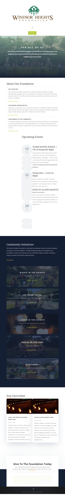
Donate (32, 33)
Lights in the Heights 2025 (43, 417)
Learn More (13, 101)
